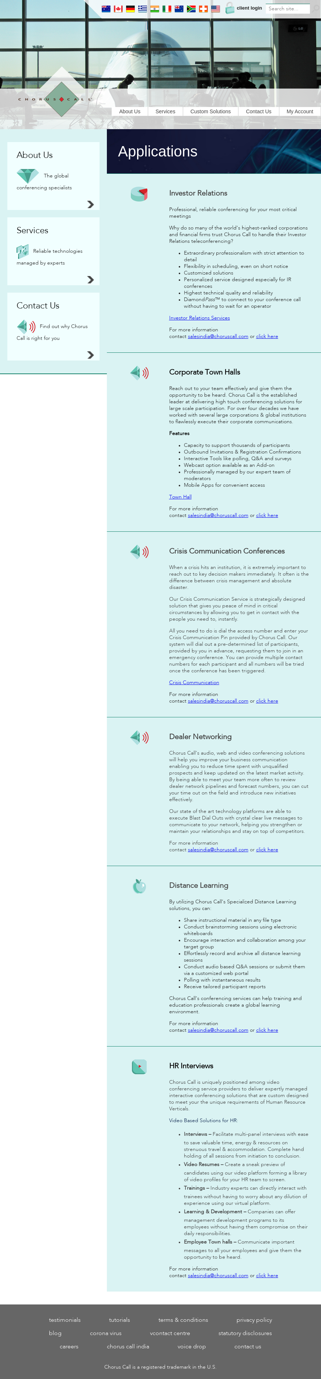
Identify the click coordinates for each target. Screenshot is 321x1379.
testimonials (65, 1320)
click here (267, 336)
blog (55, 1334)
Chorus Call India (128, 1347)
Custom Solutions (211, 111)
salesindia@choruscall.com (218, 336)
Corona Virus (106, 1334)
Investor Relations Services (199, 318)
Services (165, 111)
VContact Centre (170, 1334)
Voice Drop (192, 1347)
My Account (300, 111)
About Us (129, 111)
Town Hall (180, 497)
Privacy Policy (254, 1320)
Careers (69, 1347)
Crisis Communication (194, 682)
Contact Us (258, 111)
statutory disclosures (245, 1334)
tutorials (119, 1320)
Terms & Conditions (183, 1320)
